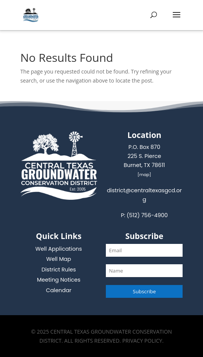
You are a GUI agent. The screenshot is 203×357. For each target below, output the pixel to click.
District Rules (59, 269)
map (144, 175)
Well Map (58, 259)
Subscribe (144, 291)
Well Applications (59, 249)
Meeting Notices (59, 279)
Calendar (58, 290)
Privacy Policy (142, 340)
